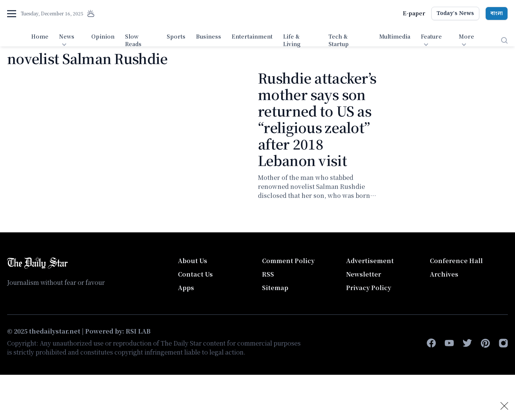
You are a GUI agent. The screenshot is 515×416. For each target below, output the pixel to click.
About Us (192, 260)
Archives (444, 274)
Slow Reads (133, 40)
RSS (268, 274)
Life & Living (292, 40)
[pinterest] (485, 343)
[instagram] (503, 343)
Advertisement (370, 260)
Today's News (455, 13)
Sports (176, 36)
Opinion (102, 36)
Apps (186, 287)
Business (208, 36)
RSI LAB (138, 331)
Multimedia (394, 36)
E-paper (414, 13)
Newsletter (363, 274)
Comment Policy (288, 260)
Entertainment (252, 36)
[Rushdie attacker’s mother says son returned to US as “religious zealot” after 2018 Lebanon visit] (128, 137)
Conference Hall (456, 260)
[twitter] (467, 343)
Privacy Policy (368, 287)
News (66, 36)
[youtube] (449, 343)
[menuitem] (40, 40)
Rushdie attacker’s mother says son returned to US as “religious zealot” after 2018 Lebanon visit (317, 119)
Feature (431, 36)
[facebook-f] (431, 343)
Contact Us (195, 274)
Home (39, 36)
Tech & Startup (338, 40)
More (466, 36)
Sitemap (275, 287)
